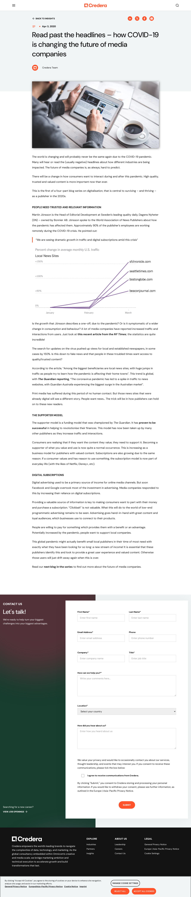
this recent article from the (102, 334)
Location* (82, 705)
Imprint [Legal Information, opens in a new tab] (83, 887)
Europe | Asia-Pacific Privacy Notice (161, 849)
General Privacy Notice (155, 844)
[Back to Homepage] (95, 5)
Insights (90, 853)
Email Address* (85, 632)
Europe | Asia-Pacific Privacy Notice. (114, 790)
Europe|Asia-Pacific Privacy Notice (46, 887)
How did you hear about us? (91, 725)
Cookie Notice (71, 887)
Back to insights (43, 18)
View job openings (15, 811)
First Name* (83, 612)
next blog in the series (58, 567)
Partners (91, 849)
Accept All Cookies (144, 892)
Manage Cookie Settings (125, 884)
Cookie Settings (151, 853)
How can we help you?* (89, 673)
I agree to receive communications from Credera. (113, 775)
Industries (91, 844)
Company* (82, 652)
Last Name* (135, 612)
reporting (53, 379)
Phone (132, 632)
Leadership (120, 844)
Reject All (120, 892)
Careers (118, 849)
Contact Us (120, 853)
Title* (132, 652)
